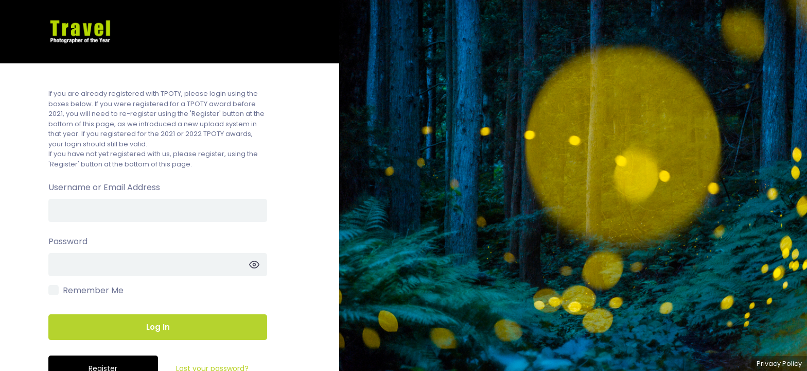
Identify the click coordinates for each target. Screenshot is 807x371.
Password (67, 241)
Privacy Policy (779, 363)
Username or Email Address (104, 187)
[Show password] (254, 264)
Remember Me (93, 290)
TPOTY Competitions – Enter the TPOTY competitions (169, 31)
